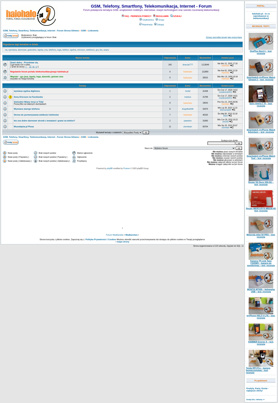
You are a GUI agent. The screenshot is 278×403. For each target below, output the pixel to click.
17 (36, 67)
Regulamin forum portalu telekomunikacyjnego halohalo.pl (39, 71)
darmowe (22, 50)
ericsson (81, 50)
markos (187, 97)
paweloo (188, 121)
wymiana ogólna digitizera (27, 91)
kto (101, 50)
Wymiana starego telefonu (27, 109)
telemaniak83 (225, 110)
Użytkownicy (146, 20)
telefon (66, 50)
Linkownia (93, 30)
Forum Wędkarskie (114, 235)
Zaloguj (159, 24)
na (6, 50)
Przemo (126, 168)
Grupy (160, 20)
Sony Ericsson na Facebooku (28, 97)
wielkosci (90, 50)
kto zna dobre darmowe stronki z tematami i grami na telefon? (44, 121)
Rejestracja (146, 24)
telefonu (52, 50)
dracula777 (187, 64)
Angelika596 (187, 109)
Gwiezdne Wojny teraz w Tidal (28, 102)
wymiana (13, 50)
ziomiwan (187, 126)
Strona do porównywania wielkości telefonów (36, 115)
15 (30, 67)
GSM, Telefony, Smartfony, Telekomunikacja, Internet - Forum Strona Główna (41, 30)
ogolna (73, 50)
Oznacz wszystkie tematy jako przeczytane (224, 37)
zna (46, 50)
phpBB (110, 168)
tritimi (225, 116)
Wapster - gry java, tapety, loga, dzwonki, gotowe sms (36, 76)
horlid (187, 91)
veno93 (225, 122)
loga (59, 50)
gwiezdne (32, 50)
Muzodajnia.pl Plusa (24, 126)
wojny (106, 50)
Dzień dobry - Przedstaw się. (24, 62)
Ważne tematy (82, 58)
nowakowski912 (225, 92)
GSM (83, 30)
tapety (40, 50)
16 (33, 67)
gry (97, 50)
